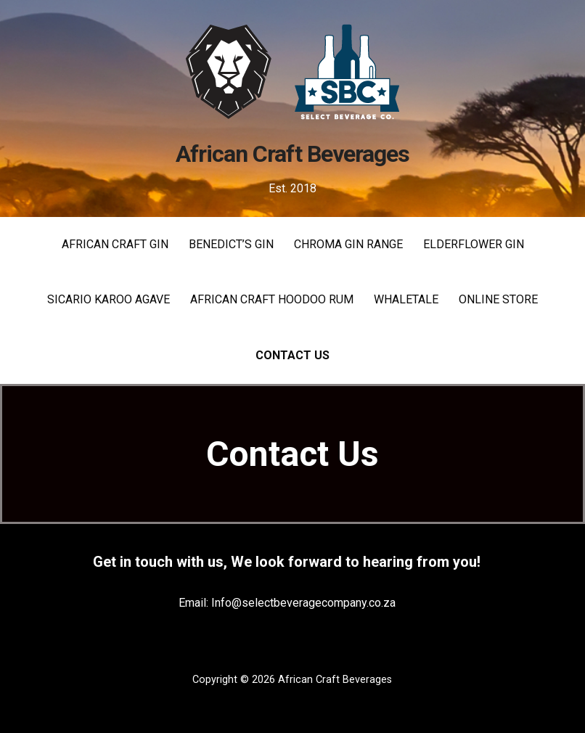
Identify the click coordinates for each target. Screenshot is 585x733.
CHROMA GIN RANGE (348, 244)
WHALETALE (406, 299)
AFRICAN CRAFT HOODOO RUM (271, 299)
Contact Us (292, 355)
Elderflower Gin (473, 244)
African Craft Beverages (292, 154)
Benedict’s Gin (231, 244)
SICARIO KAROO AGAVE (108, 299)
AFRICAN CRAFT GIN (115, 244)
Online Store (498, 299)
